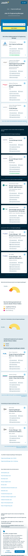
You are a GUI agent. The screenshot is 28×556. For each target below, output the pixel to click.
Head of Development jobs (7, 502)
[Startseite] (5, 3)
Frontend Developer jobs (6, 493)
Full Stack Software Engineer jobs (8, 496)
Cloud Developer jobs (6, 475)
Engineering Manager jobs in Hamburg (9, 461)
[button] (24, 24)
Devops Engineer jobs (6, 481)
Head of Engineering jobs (6, 505)
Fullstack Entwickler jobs (6, 499)
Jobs (8, 9)
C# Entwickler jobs (5, 472)
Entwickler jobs (4, 490)
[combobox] (14, 24)
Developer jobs (4, 478)
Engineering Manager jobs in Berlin (8, 458)
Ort (3, 22)
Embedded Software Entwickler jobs (9, 487)
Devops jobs (4, 484)
